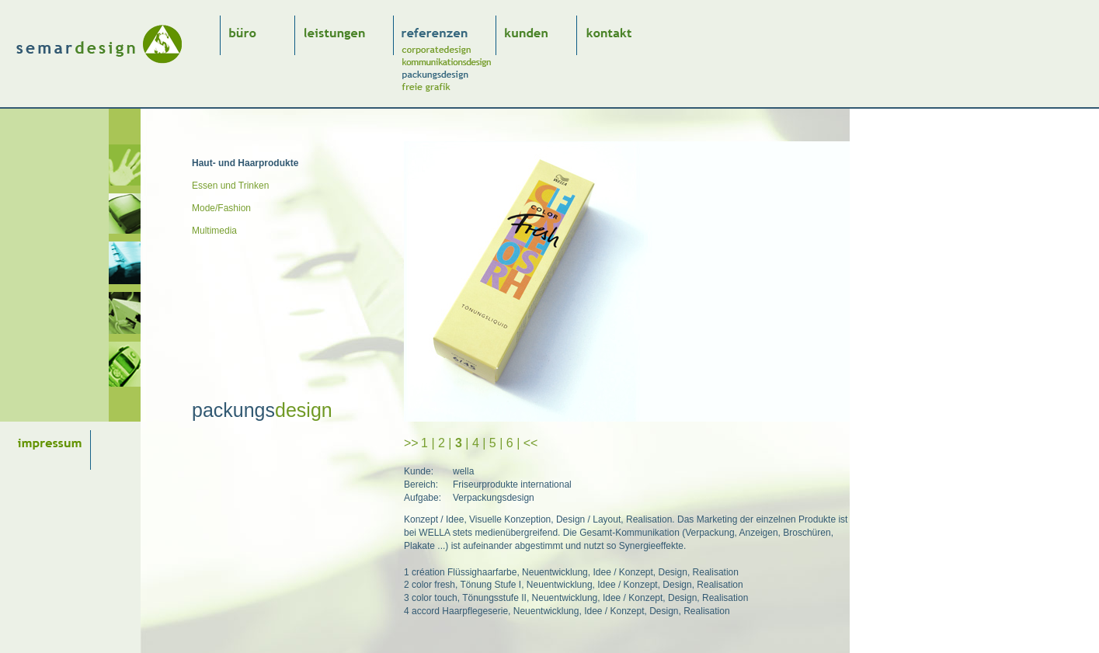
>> (411, 443)
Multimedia (214, 230)
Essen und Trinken (230, 185)
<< (530, 443)
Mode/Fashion (221, 208)
